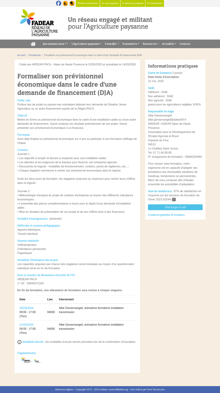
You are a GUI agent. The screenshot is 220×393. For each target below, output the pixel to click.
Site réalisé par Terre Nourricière (148, 389)
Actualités (168, 44)
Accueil (21, 55)
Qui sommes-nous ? (54, 44)
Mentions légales (64, 389)
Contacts (186, 44)
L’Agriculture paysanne (85, 44)
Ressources (150, 44)
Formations (35, 55)
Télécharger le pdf (175, 207)
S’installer (111, 44)
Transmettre (129, 44)
